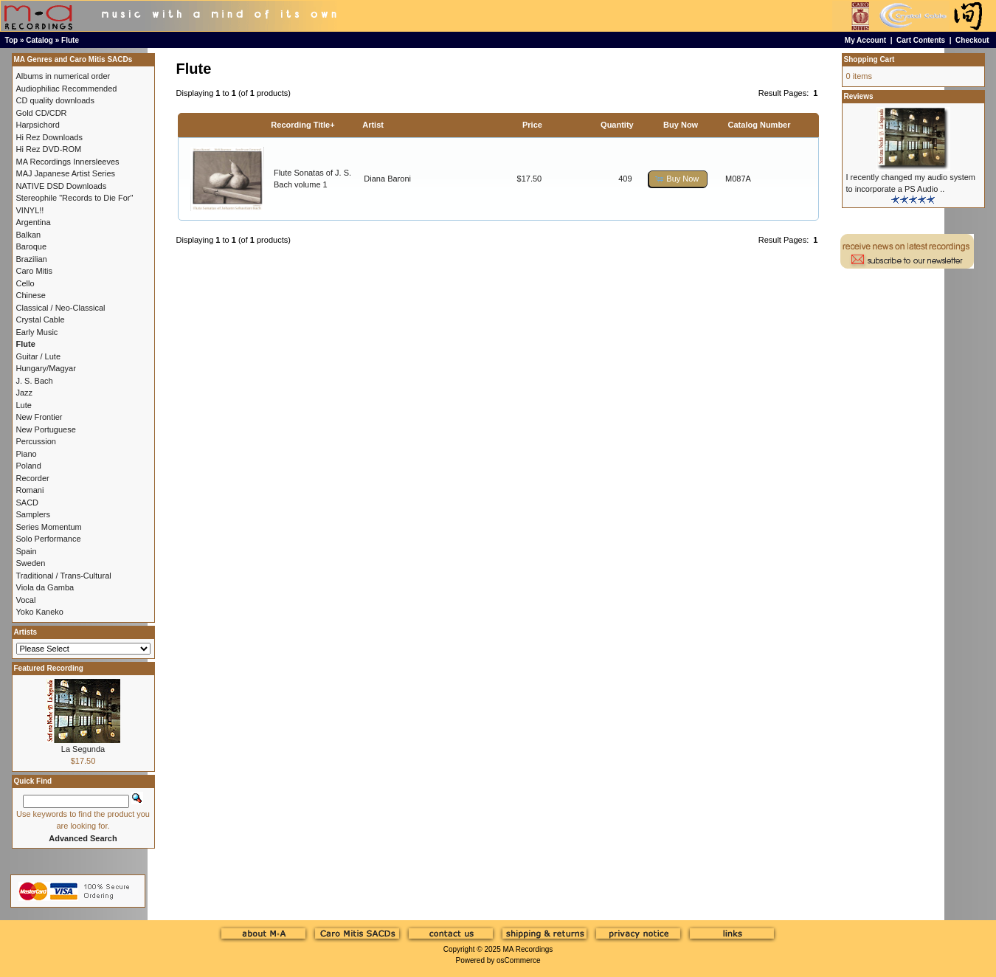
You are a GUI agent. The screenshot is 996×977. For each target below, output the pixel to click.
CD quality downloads (55, 100)
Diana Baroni (387, 178)
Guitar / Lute (38, 356)
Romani (30, 490)
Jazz (24, 392)
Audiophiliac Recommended (66, 88)
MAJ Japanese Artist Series (66, 173)
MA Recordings (527, 949)
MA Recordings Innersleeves (68, 161)
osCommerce (518, 960)
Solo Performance (48, 538)
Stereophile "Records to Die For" (75, 197)
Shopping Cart (869, 59)
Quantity (617, 124)
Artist (373, 124)
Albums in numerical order (63, 76)
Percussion (36, 441)
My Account (865, 40)
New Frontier (39, 416)
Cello (25, 283)
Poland (28, 465)
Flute (70, 40)
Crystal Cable (40, 319)
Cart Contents (920, 40)
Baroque (31, 246)
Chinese (31, 295)
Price (532, 124)
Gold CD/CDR (41, 112)
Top (11, 40)
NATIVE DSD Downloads (61, 186)
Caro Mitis (34, 270)
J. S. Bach (34, 380)
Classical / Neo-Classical (61, 307)
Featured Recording (48, 668)
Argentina (33, 222)
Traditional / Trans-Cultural (63, 575)
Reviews (859, 96)
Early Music (37, 332)
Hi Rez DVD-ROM (49, 149)
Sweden (31, 563)
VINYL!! (30, 210)
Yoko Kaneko (39, 611)
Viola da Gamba (45, 587)
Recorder (32, 478)
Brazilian (31, 259)
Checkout (972, 40)
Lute (24, 405)
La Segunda (83, 749)
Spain (26, 551)
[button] (678, 178)
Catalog (39, 40)
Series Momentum (49, 526)
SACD (27, 502)
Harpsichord (38, 124)
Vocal (26, 599)
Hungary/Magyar (46, 368)
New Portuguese (46, 429)
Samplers (33, 514)
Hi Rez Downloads (49, 137)
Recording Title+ (302, 124)
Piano (26, 453)
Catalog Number (759, 124)
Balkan (28, 234)
